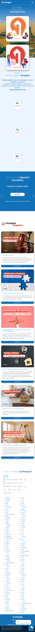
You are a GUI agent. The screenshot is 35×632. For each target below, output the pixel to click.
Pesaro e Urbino (9, 590)
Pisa (7, 596)
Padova (7, 577)
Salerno (23, 566)
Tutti (4, 483)
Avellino (7, 510)
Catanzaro (8, 543)
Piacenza (8, 594)
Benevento (8, 518)
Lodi (22, 538)
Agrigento (8, 497)
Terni (22, 583)
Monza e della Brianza (10, 562)
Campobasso (8, 536)
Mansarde (20, 486)
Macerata (23, 543)
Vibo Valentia (24, 608)
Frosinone (23, 512)
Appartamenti (10, 483)
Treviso (22, 592)
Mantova (23, 545)
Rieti (22, 557)
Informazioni (3, 631)
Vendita (5, 476)
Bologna (7, 523)
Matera (22, 549)
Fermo (22, 501)
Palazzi (5, 489)
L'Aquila (23, 525)
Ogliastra (8, 572)
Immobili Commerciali (12, 479)
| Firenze (23, 507)
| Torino (23, 586)
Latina (22, 529)
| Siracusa (23, 575)
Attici (14, 486)
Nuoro (7, 570)
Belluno (7, 516)
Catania (7, 542)
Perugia (7, 588)
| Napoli (8, 566)
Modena (7, 559)
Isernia (22, 523)
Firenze (22, 505)
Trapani (23, 588)
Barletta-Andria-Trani (10, 514)
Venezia (23, 599)
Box (25, 479)
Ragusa (7, 607)
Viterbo (22, 612)
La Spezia (23, 527)
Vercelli (22, 605)
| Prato (7, 605)
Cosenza (7, 549)
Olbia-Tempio (8, 573)
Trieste (22, 594)
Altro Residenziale (7, 493)
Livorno (23, 534)
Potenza (7, 601)
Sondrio (23, 577)
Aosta (7, 503)
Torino (22, 584)
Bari (6, 512)
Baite (14, 489)
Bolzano (7, 527)
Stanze (19, 489)
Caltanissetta (8, 534)
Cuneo (22, 497)
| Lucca (23, 542)
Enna (22, 499)
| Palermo (8, 583)
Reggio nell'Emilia (25, 555)
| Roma (23, 562)
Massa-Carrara (24, 547)
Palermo (7, 581)
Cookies (26, 624)
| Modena (8, 561)
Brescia (7, 529)
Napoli (7, 564)
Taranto (23, 579)
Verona (22, 607)
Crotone (7, 553)
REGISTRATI (17, 194)
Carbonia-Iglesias (9, 538)
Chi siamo (14, 620)
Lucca (22, 540)
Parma (7, 584)
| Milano (8, 557)
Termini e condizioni (18, 624)
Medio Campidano (25, 551)
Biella (7, 521)
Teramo (23, 581)
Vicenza (23, 610)
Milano (7, 555)
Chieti (7, 545)
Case (4, 479)
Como (7, 547)
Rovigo (22, 564)
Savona (22, 570)
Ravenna (7, 608)
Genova (23, 514)
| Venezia (23, 601)
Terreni (21, 479)
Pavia (7, 586)
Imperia (23, 521)
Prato (7, 603)
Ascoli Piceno (8, 507)
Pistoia (7, 597)
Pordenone (8, 599)
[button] (1, 196)
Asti (6, 508)
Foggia (22, 508)
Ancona (7, 501)
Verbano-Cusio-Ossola (26, 603)
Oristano (7, 575)
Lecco (22, 532)
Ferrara (22, 503)
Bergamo (8, 519)
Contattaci (15, 622)
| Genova (23, 516)
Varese (22, 597)
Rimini (22, 559)
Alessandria (8, 499)
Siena (22, 572)
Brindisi (7, 530)
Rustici (9, 489)
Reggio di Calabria (9, 610)
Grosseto (23, 519)
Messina (23, 553)
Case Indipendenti (7, 486)
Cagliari (7, 532)
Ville (16, 483)
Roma (22, 561)
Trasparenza (10, 624)
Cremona (8, 551)
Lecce (22, 530)
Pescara (7, 592)
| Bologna (8, 525)
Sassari (23, 568)
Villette (20, 483)
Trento (22, 590)
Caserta (7, 540)
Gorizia (22, 518)
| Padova (8, 579)
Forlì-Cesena (24, 510)
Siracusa (23, 573)
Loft (25, 486)
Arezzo (7, 505)
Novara (7, 568)
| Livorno (23, 536)
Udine (22, 596)
